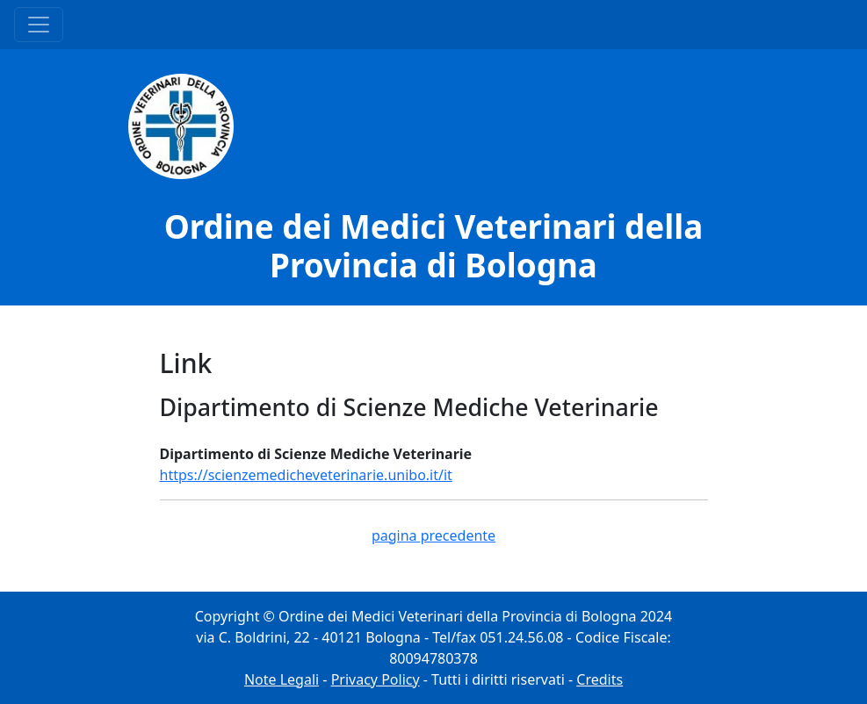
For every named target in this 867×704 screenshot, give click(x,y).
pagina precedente (433, 535)
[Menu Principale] (38, 24)
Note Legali (281, 679)
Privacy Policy (375, 679)
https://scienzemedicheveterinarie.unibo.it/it (306, 475)
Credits (599, 679)
